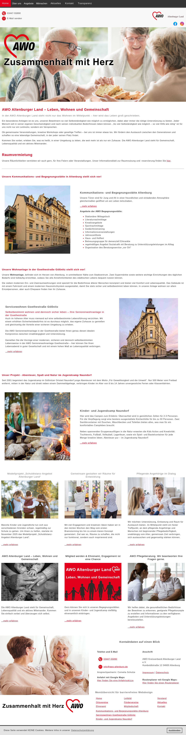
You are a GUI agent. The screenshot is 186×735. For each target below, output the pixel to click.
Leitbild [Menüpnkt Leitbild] (128, 698)
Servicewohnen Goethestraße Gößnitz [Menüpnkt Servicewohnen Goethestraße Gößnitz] (115, 715)
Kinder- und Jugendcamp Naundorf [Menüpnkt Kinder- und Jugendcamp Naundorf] (114, 719)
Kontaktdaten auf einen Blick (139, 641)
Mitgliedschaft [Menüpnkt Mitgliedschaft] (131, 706)
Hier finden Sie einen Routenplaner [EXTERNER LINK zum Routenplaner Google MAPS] (160, 683)
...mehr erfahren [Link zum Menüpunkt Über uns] (9, 544)
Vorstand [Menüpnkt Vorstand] (162, 698)
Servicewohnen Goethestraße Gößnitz (31, 306)
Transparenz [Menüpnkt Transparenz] (85, 3)
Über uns (16, 3)
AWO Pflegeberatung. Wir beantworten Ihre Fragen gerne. (156, 558)
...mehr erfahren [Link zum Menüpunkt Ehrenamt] (73, 544)
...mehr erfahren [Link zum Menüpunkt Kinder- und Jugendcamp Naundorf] (88, 443)
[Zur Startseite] (168, 20)
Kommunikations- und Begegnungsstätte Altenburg (116, 192)
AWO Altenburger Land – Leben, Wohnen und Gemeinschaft (55, 110)
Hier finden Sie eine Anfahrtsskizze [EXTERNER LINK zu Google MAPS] (115, 680)
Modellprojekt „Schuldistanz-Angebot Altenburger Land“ (29, 475)
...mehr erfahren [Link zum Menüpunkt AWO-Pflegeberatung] (136, 544)
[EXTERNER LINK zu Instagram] (182, 25)
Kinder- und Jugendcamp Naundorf (104, 410)
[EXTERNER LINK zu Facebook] (175, 25)
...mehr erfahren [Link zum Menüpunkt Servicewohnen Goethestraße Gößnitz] (13, 351)
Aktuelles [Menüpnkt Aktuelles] (56, 3)
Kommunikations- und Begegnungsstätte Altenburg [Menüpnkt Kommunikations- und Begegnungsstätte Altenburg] (122, 711)
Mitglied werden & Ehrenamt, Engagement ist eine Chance (93, 558)
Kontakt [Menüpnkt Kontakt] (69, 3)
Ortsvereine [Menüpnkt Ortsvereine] (102, 702)
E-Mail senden (14, 18)
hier (169, 161)
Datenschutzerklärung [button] (82, 730)
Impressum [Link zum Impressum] (148, 672)
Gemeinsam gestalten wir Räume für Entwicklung (93, 475)
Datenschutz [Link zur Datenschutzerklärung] (162, 672)
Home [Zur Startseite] (5, 3)
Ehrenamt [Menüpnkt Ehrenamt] (101, 706)
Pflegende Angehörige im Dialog (156, 473)
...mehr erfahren (73, 621)
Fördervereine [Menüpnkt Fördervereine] (131, 702)
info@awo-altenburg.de (116, 667)
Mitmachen (41, 3)
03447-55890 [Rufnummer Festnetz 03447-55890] (14, 13)
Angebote (28, 3)
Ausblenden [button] (174, 730)
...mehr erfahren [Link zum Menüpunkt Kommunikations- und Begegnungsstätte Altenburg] (88, 206)
